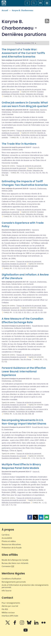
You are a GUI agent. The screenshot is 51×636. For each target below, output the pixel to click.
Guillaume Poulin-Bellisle (22, 328)
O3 (41, 312)
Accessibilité (7, 538)
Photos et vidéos (9, 541)
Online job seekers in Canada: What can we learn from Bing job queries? (25, 104)
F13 (22, 96)
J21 (42, 137)
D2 (16, 312)
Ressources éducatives (11, 544)
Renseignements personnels (14, 582)
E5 (23, 414)
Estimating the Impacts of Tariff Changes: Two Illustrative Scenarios (25, 183)
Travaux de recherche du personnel (28, 89)
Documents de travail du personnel (14, 168)
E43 (19, 414)
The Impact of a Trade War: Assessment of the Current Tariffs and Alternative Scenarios (23, 53)
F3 (2, 362)
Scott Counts (40, 112)
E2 (32, 137)
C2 (45, 502)
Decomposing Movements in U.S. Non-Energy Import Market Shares (24, 421)
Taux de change (25, 359)
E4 (16, 414)
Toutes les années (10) (25, 43)
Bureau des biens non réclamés (15, 563)
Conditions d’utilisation (11, 578)
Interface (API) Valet (10, 616)
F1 (16, 96)
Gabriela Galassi (29, 112)
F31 (5, 362)
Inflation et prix (42, 308)
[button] (29, 517)
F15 (30, 96)
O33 (44, 312)
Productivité (6, 310)
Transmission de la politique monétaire (29, 411)
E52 (26, 414)
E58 (29, 414)
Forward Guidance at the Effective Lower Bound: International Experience (24, 371)
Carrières (6, 535)
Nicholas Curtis (17, 112)
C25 (6, 505)
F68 (46, 96)
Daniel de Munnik (18, 232)
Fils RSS (5, 609)
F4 (44, 458)
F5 (33, 96)
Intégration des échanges (34, 94)
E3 (25, 312)
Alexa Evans (6, 284)
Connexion (8, 566)
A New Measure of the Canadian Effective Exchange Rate (22, 320)
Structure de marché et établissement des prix (27, 310)
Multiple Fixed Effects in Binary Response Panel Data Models (21, 466)
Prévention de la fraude (12, 547)
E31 (28, 312)
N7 (24, 268)
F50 (36, 96)
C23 (3, 505)
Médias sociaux (8, 612)
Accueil (5, 10)
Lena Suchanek (28, 284)
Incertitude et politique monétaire (21, 409)
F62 (42, 96)
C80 (26, 137)
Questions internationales (29, 266)
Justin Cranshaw (7, 114)
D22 (19, 312)
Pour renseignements (11, 603)
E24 (35, 137)
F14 (26, 96)
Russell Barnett (37, 326)
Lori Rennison (17, 381)
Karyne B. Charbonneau (22, 10)
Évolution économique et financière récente (17, 170)
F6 (39, 96)
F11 (19, 96)
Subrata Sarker (16, 284)
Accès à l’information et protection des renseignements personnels (25, 586)
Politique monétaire (13, 135)
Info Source (6, 590)
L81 (36, 312)
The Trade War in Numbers (19, 144)
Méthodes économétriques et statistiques (16, 502)
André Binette (34, 110)
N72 (31, 268)
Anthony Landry (17, 149)
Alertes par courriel (10, 606)
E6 (33, 414)
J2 (40, 137)
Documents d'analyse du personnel (14, 264)
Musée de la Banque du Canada (15, 560)
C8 (23, 137)
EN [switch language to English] (40, 3)
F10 (37, 458)
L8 (33, 312)
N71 (27, 268)
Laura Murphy (30, 232)
